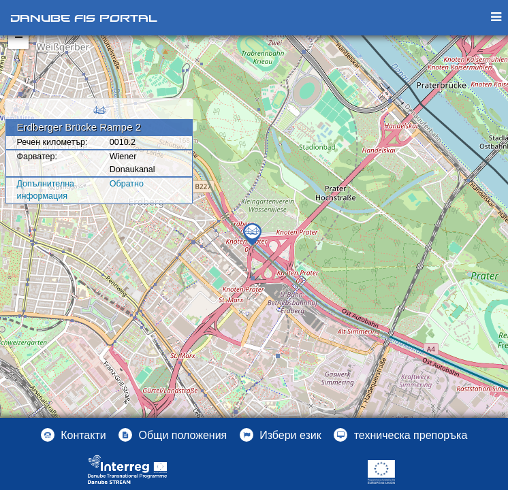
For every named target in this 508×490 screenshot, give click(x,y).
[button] (280, 435)
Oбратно (127, 184)
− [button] (18, 39)
